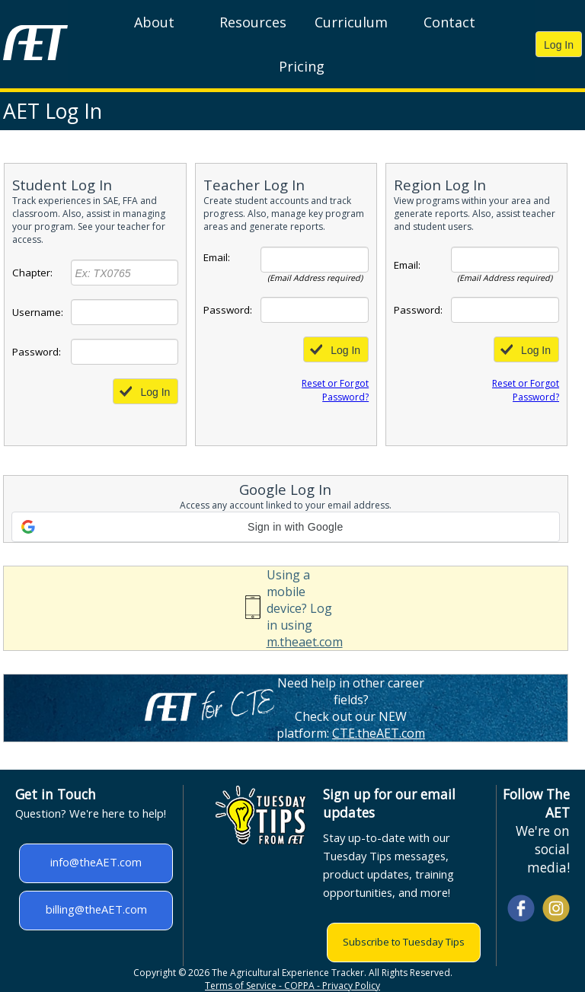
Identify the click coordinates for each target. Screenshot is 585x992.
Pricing (301, 66)
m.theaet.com (305, 641)
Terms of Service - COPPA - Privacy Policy (292, 985)
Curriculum (351, 22)
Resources (252, 22)
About (154, 22)
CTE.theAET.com (378, 733)
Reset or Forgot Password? (335, 390)
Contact (449, 22)
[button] (285, 527)
